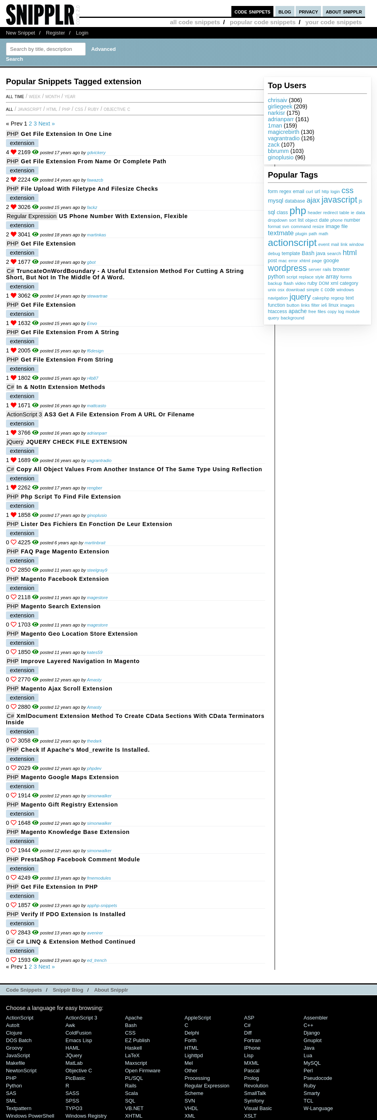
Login (82, 33)
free (312, 311)
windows (345, 289)
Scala (131, 1093)
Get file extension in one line (66, 134)
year (70, 96)
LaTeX (132, 1055)
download (295, 289)
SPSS (72, 1101)
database (295, 201)
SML (11, 1101)
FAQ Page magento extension (65, 551)
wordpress (287, 268)
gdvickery (96, 152)
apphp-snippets (102, 905)
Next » (46, 123)
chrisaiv (277, 100)
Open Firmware (142, 1071)
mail (335, 244)
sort (292, 220)
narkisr (276, 113)
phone (336, 220)
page (317, 260)
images (347, 305)
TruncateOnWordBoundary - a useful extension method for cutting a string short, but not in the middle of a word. (125, 274)
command (301, 226)
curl (309, 191)
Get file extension (48, 243)
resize (318, 226)
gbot (91, 262)
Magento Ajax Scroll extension (67, 688)
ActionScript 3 (24, 414)
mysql (275, 200)
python (276, 276)
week (34, 96)
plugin (301, 233)
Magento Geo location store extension (79, 634)
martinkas (96, 234)
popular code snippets (263, 22)
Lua (308, 1055)
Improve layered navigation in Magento (80, 661)
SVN (190, 1101)
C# (10, 271)
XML (190, 1116)
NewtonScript (21, 1071)
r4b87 (92, 378)
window (356, 244)
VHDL (191, 1108)
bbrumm (278, 151)
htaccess (277, 311)
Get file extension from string (67, 359)
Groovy (14, 1048)
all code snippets (195, 22)
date (324, 220)
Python (14, 1086)
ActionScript (19, 1018)
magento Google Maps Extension (70, 777)
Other (191, 1071)
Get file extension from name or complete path (94, 161)
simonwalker (99, 795)
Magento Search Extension (61, 606)
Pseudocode (318, 1078)
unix (272, 289)
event (323, 244)
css (347, 190)
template (291, 253)
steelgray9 (97, 570)
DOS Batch (19, 1040)
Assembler (316, 1018)
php (297, 210)
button (293, 305)
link (344, 244)
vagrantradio (284, 138)
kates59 (94, 652)
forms (346, 276)
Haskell (133, 1048)
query (273, 317)
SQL (130, 1101)
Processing (197, 1078)
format (274, 226)
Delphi (192, 1033)
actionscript (292, 242)
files (321, 311)
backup (275, 283)
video (300, 283)
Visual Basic (258, 1108)
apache (298, 311)
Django (312, 1033)
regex (285, 191)
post (272, 260)
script (292, 277)
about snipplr (344, 11)
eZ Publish (137, 1040)
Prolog (251, 1078)
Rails (131, 1086)
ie (352, 212)
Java (309, 1048)
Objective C (117, 109)
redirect (330, 212)
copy (332, 311)
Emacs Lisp (78, 1040)
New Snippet (20, 33)
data (360, 212)
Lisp (249, 1055)
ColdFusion (78, 1033)
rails (327, 269)
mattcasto (96, 405)
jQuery (15, 442)
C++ (308, 1025)
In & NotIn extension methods (60, 387)
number (352, 220)
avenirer (95, 932)
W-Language (318, 1108)
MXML (251, 1063)
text (350, 298)
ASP (249, 1018)
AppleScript (198, 1018)
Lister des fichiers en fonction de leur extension (97, 524)
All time (15, 96)
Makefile (15, 1063)
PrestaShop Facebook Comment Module (80, 859)
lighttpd (194, 1055)
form (273, 191)
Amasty (94, 679)
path (313, 233)
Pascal (252, 1071)
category (349, 283)
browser (341, 269)
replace (306, 277)
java (320, 253)
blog (285, 11)
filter (316, 305)
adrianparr (281, 119)
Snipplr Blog (68, 990)
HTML (51, 109)
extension (22, 143)
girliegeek (280, 106)
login (335, 191)
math (323, 233)
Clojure (14, 1033)
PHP (66, 109)
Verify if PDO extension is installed (73, 914)
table (344, 212)
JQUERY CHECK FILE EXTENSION (76, 442)
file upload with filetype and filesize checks (89, 189)
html (350, 252)
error (293, 260)
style (319, 277)
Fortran (252, 1040)
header (314, 212)
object (311, 220)
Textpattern (18, 1108)
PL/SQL (134, 1078)
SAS (11, 1093)
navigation (278, 298)
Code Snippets (24, 990)
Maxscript (136, 1063)
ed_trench (96, 960)
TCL (308, 1101)
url (317, 191)
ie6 (324, 305)
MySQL (312, 1063)
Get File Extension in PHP (59, 887)
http (325, 191)
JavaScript (30, 109)
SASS (72, 1093)
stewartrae (97, 296)
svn (285, 226)
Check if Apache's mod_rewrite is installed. (85, 750)
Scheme (194, 1093)
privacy (308, 11)
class (282, 212)
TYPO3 (73, 1108)
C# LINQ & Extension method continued (75, 941)
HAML (72, 1048)
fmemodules (99, 878)
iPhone (252, 1048)
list (301, 220)
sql (271, 212)
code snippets (253, 11)
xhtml (304, 260)
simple (312, 289)
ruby (312, 283)
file (344, 226)
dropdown (277, 220)
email (298, 191)
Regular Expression (32, 216)
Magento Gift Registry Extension (69, 804)
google (331, 260)
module (353, 311)
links (305, 305)
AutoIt (12, 1025)
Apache (133, 1018)
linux (334, 305)
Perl (308, 1071)
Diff (248, 1033)
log (341, 311)
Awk (70, 1025)
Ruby (93, 109)
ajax (313, 200)
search (334, 253)
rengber (94, 488)
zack (274, 144)
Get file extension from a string (70, 332)
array (332, 276)
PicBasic (75, 1078)
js (360, 201)
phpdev (94, 768)
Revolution (256, 1086)
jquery (300, 296)
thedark (94, 741)
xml (334, 283)
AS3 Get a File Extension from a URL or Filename (119, 414)
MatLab (74, 1063)
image (333, 226)
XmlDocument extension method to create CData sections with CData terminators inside (135, 719)
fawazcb (95, 180)
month (52, 96)
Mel (189, 1063)
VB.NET (134, 1108)
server (314, 269)
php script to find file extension (71, 496)
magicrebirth (283, 132)
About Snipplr (111, 990)
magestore (97, 597)
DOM (324, 283)
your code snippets (333, 22)
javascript (339, 200)
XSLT (250, 1116)
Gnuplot (312, 1040)
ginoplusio (281, 157)
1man (275, 125)
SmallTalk (255, 1093)
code (330, 289)
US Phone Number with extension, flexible (123, 216)
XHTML (133, 1116)
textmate (281, 233)
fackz (92, 207)
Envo (92, 323)
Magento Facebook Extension (65, 579)
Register (55, 33)
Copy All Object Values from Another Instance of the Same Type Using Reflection (139, 469)
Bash (308, 253)
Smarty (312, 1093)
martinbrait (95, 542)
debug (274, 253)
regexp (337, 298)
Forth (190, 1040)
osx (281, 289)
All (9, 109)
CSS (79, 109)
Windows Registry (86, 1116)
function (276, 305)
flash (289, 283)
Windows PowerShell (30, 1116)
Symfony (254, 1101)
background (292, 317)
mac (283, 260)
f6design (95, 350)
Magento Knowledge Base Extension (75, 832)
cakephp (320, 298)
